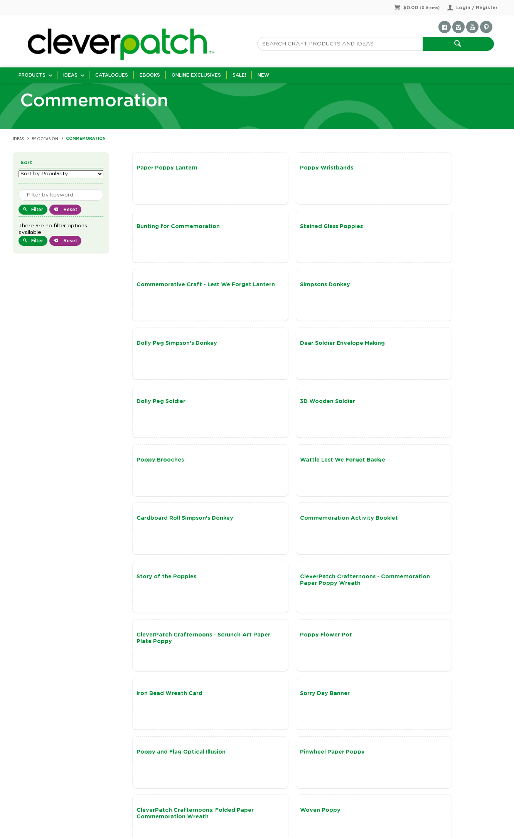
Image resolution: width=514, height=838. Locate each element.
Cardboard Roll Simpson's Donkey (185, 405)
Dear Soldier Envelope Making (302, 287)
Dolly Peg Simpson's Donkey (177, 287)
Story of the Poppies (412, 405)
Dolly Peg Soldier (407, 287)
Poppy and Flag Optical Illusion (427, 524)
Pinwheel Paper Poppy (169, 584)
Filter (37, 209)
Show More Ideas (319, 706)
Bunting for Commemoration (424, 168)
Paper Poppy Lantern (167, 168)
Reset (69, 209)
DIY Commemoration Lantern (179, 644)
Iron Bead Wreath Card (169, 524)
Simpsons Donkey (408, 227)
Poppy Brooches (283, 346)
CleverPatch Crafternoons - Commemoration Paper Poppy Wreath (180, 472)
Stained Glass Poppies (168, 227)
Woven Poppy (403, 584)
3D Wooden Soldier (164, 346)
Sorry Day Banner (284, 524)
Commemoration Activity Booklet (308, 405)
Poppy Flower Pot (409, 465)
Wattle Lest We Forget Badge (425, 346)
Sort (26, 162)
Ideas (70, 75)
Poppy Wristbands (286, 168)
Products (32, 75)
